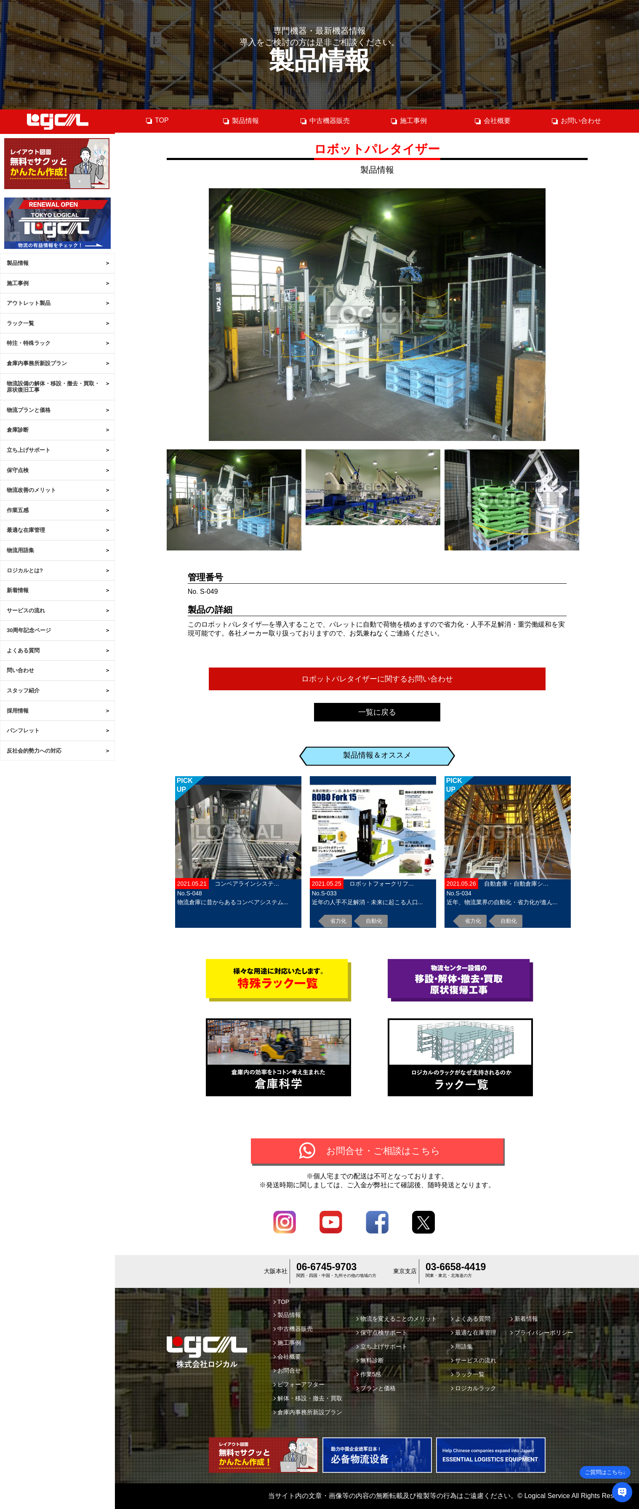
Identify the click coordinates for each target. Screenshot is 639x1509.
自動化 (374, 921)
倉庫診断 (18, 430)
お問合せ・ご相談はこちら (383, 1151)
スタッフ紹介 (23, 690)
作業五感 (18, 510)
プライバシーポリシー (542, 1332)
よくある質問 (23, 650)
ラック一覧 (20, 323)
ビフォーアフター (299, 1384)
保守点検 (18, 470)
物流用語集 (20, 550)
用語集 (462, 1346)
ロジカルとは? (25, 570)
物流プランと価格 (29, 410)
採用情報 (18, 711)
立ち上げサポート (29, 450)
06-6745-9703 (326, 1266)
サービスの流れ (26, 610)
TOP (157, 120)
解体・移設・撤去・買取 (308, 1398)
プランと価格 (376, 1388)
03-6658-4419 (456, 1266)
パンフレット (23, 730)
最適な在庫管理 (26, 530)
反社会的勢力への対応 (34, 751)
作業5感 (369, 1374)
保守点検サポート (382, 1332)
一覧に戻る (377, 712)
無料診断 (370, 1360)
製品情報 (18, 263)
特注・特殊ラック (29, 343)
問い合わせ (20, 670)
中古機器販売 (325, 121)
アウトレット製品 (29, 303)
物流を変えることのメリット (397, 1318)
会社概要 (492, 121)
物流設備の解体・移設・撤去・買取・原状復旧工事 (53, 386)
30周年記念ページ (29, 630)
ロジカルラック (473, 1388)
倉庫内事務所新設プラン (37, 363)
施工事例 (18, 283)
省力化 (338, 921)
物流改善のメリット (31, 490)
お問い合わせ (576, 121)
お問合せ (287, 1370)
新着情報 (18, 590)
